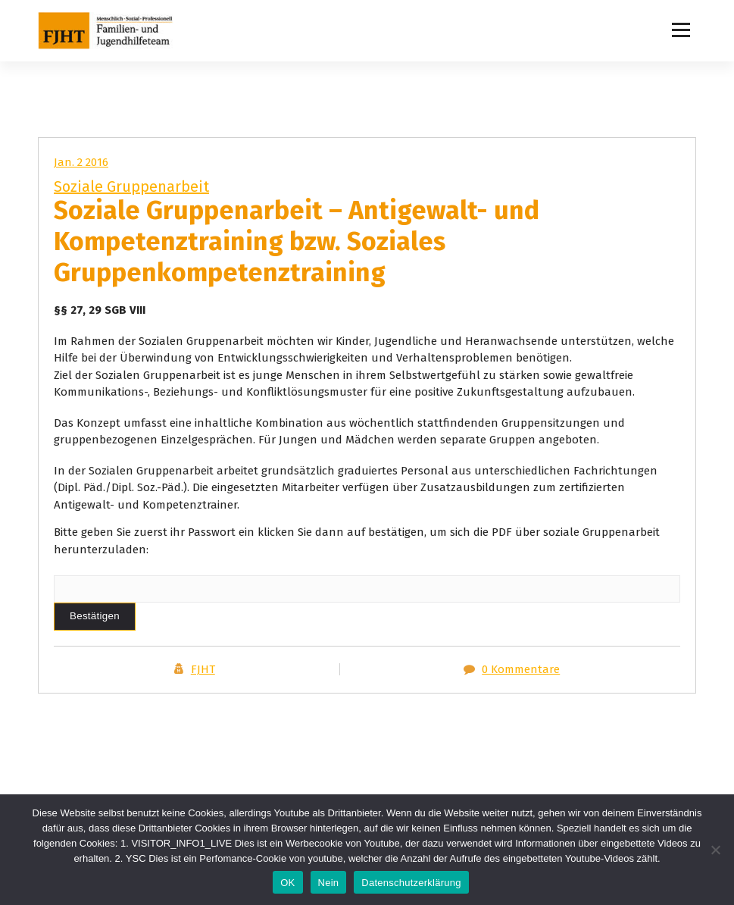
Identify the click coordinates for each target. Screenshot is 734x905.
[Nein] (715, 849)
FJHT (203, 669)
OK (287, 882)
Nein (328, 882)
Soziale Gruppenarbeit (131, 186)
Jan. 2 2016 (81, 162)
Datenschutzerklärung (411, 882)
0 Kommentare (521, 669)
